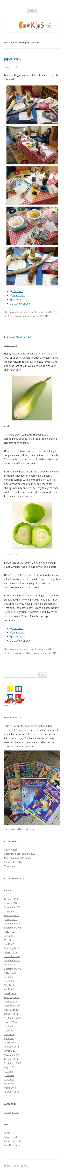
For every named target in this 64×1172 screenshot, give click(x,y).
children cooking (12, 316)
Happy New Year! (18, 337)
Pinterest (17, 299)
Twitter (16, 291)
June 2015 (9, 981)
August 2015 (10, 972)
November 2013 (12, 1054)
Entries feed (10, 1136)
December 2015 (12, 956)
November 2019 (12, 907)
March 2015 (10, 993)
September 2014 (12, 1017)
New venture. (11, 849)
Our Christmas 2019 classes (18, 857)
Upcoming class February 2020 (19, 853)
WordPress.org (12, 1145)
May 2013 (9, 1079)
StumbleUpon (20, 303)
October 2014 (11, 1013)
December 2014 (12, 1005)
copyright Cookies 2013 (15, 1165)
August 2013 (10, 1067)
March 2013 (10, 1087)
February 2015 (11, 997)
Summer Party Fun (13, 862)
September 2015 (12, 968)
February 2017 (11, 915)
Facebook (17, 295)
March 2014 (10, 1042)
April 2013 (9, 1083)
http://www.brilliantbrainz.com (19, 829)
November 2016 (12, 923)
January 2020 (10, 903)
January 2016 (10, 952)
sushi (25, 316)
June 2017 (9, 911)
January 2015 (10, 1001)
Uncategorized (37, 311)
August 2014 (10, 1022)
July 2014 (8, 1026)
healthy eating (29, 653)
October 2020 (11, 898)
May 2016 (9, 939)
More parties (10, 866)
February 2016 (11, 948)
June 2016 (9, 935)
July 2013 (8, 1071)
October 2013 (11, 1059)
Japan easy (12, 58)
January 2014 (10, 1050)
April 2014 (9, 1038)
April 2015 (9, 989)
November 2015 (12, 960)
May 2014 (9, 1034)
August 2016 (10, 931)
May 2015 (9, 985)
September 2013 (12, 1063)
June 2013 (9, 1075)
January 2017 (10, 919)
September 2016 (12, 927)
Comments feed (12, 1141)
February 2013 (11, 1091)
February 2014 (11, 1046)
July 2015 (8, 976)
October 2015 (11, 964)
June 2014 (9, 1030)
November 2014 (12, 1009)
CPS (6, 706)
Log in (7, 1132)
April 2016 (9, 944)
